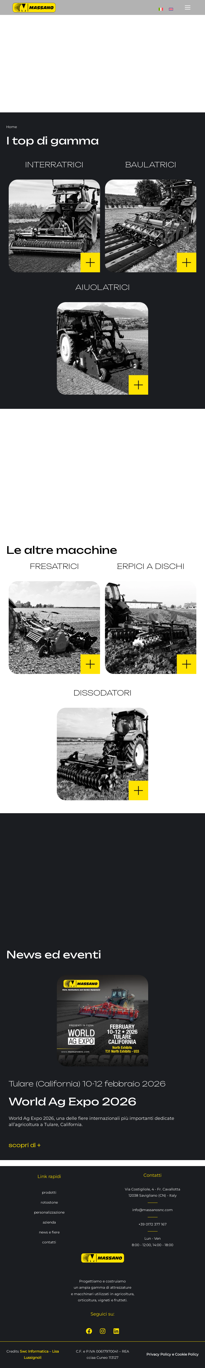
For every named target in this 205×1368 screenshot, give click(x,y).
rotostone (49, 1202)
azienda (49, 1222)
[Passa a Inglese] (171, 7)
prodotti (49, 1192)
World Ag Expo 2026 (73, 1101)
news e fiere (49, 1232)
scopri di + (25, 1145)
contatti (49, 1242)
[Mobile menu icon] (188, 7)
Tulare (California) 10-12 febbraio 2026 (87, 1083)
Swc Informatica (34, 1351)
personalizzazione (49, 1212)
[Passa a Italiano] (161, 7)
